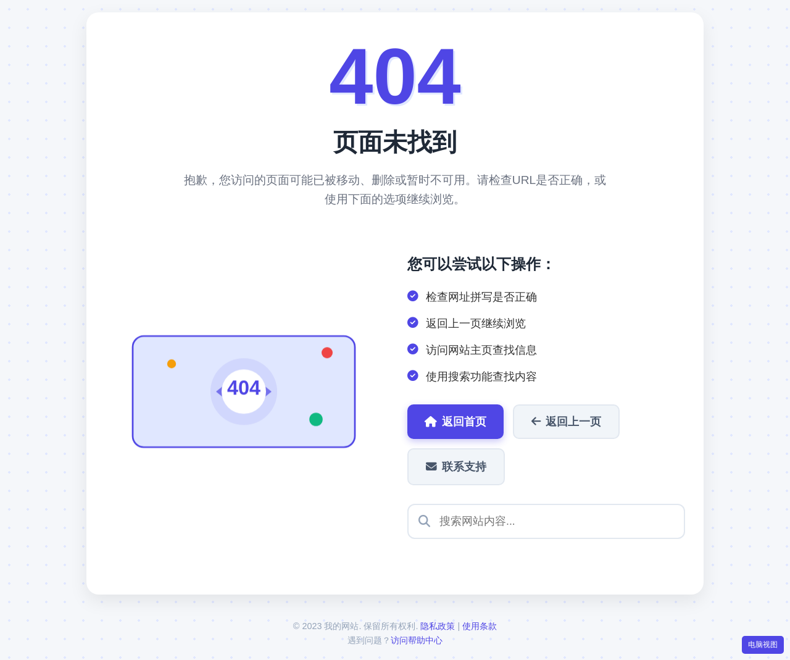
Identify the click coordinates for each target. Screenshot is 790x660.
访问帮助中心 (417, 640)
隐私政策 (437, 626)
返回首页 (455, 422)
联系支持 (456, 467)
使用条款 (479, 626)
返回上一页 (566, 422)
